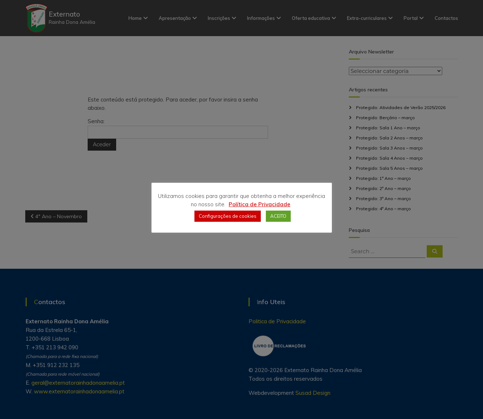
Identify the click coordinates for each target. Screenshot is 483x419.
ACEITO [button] (278, 216)
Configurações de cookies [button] (227, 216)
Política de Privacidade (259, 204)
